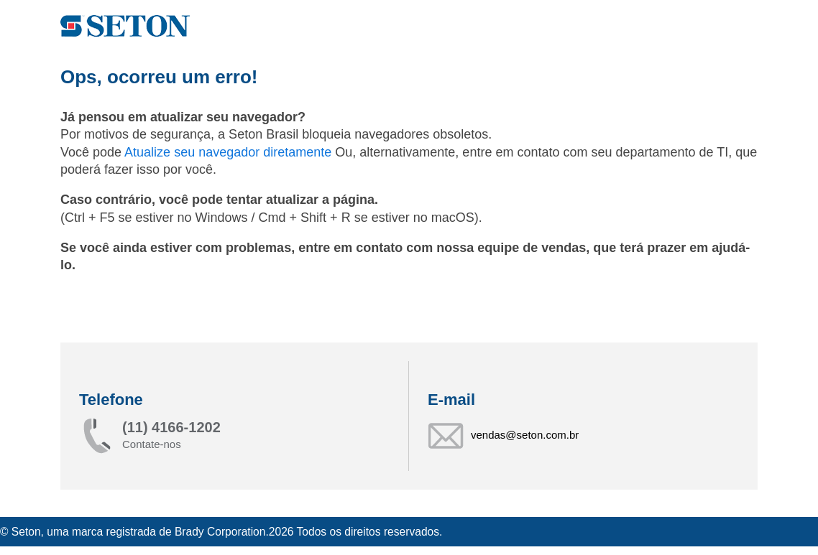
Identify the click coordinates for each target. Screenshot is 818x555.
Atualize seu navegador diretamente (229, 152)
